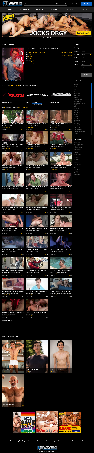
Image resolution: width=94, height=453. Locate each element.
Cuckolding (77, 124)
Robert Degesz (77, 167)
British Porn (77, 114)
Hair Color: (77, 54)
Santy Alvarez (77, 151)
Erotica (76, 135)
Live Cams (66, 441)
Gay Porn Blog (21, 441)
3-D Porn (76, 84)
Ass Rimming (77, 91)
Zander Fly (76, 161)
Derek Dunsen (77, 154)
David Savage (77, 172)
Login (86, 3)
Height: (76, 61)
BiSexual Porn (77, 107)
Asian (75, 90)
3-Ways (76, 86)
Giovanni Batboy (78, 149)
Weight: (76, 64)
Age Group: (77, 51)
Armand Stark (77, 156)
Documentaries (78, 129)
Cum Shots (77, 125)
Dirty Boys (77, 127)
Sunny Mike (77, 174)
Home (3, 41)
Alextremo (76, 157)
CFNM (76, 118)
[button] (59, 4)
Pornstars (40, 441)
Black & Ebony (78, 108)
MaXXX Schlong (8, 404)
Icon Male (54, 148)
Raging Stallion (55, 211)
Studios (48, 441)
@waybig (56, 441)
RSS (83, 441)
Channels (31, 441)
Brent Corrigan (16, 41)
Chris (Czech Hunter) (34, 369)
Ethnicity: (76, 48)
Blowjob (76, 110)
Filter (86, 75)
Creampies (77, 122)
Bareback (76, 97)
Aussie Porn (77, 93)
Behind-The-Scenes (79, 103)
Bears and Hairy (78, 101)
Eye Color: (77, 57)
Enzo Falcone (77, 169)
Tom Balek (76, 171)
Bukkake (76, 116)
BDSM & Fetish (78, 99)
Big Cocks (76, 105)
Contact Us (75, 441)
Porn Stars (8, 41)
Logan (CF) (76, 152)
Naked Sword (7, 127)
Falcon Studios (55, 169)
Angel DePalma (56, 369)
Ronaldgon (76, 159)
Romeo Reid (7, 369)
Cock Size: (76, 67)
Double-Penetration (79, 131)
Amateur (76, 88)
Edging (76, 133)
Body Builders (78, 112)
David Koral (77, 166)
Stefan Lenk (77, 162)
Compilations (77, 120)
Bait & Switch (77, 95)
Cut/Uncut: (77, 71)
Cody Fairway (77, 164)
